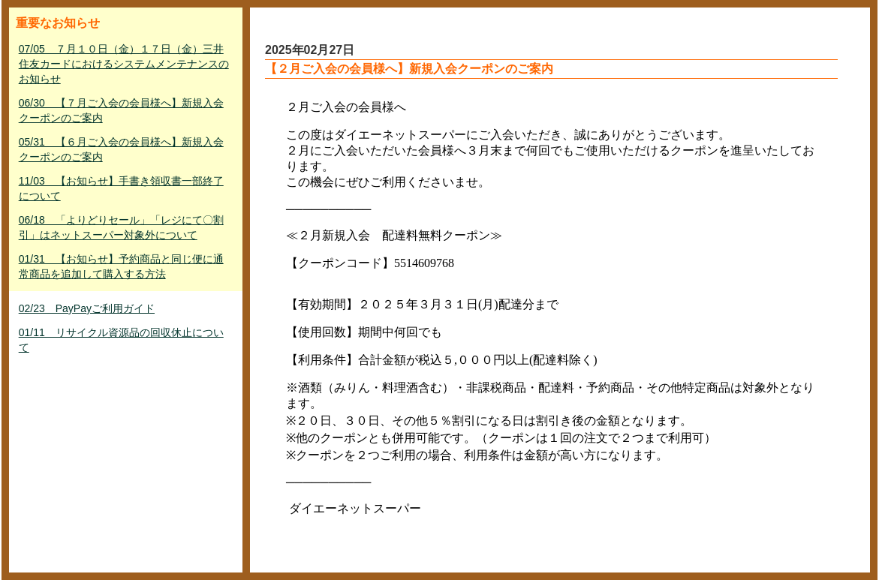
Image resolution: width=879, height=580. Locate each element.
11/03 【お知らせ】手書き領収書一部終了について (121, 188)
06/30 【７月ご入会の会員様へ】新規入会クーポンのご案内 (121, 110)
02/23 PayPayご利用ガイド (87, 308)
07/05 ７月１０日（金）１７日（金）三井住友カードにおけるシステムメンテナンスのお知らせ (124, 64)
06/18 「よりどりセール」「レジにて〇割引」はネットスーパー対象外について (121, 227)
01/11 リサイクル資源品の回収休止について (121, 339)
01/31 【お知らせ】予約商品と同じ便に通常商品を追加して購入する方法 (121, 266)
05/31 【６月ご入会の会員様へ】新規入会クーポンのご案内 (121, 149)
